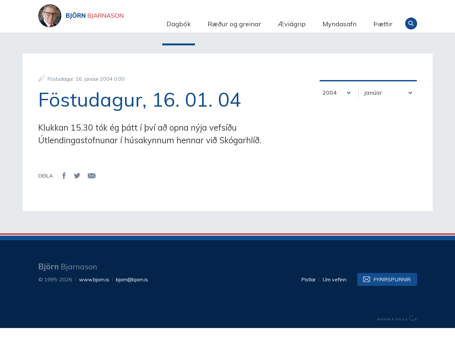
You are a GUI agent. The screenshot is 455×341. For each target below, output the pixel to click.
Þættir (382, 24)
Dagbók (178, 24)
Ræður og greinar (234, 24)
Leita (411, 23)
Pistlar (308, 292)
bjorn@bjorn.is (132, 292)
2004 (330, 105)
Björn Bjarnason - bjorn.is (103, 24)
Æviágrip (292, 24)
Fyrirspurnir (392, 292)
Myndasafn (340, 24)
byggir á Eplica (397, 331)
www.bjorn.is (94, 292)
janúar (373, 105)
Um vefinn (335, 292)
